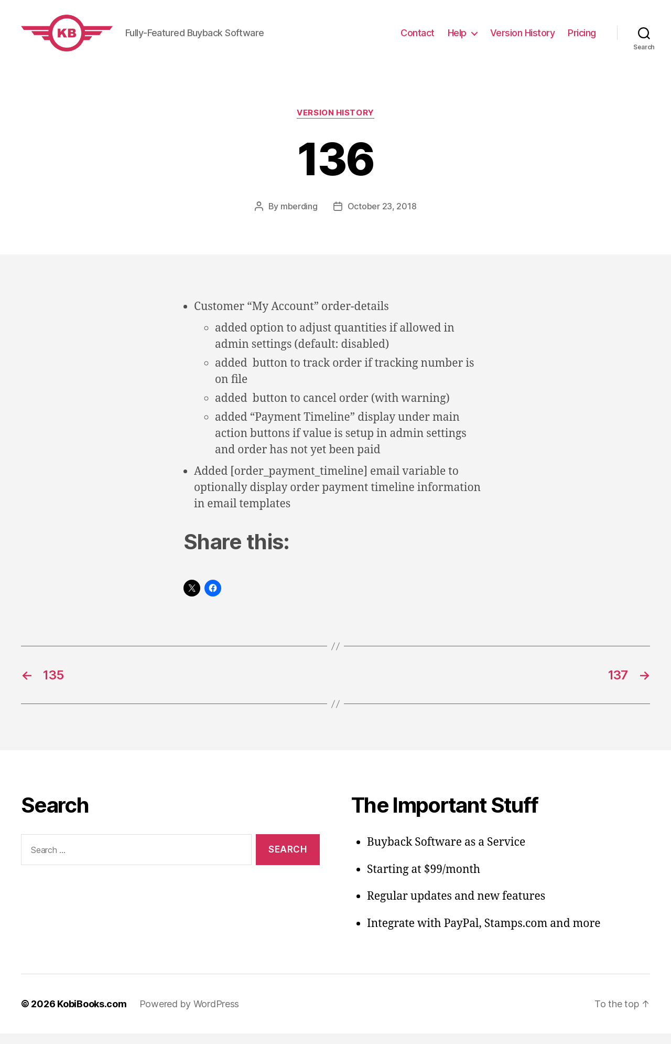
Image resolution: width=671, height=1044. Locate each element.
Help (457, 38)
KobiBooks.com (92, 1014)
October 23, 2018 (382, 216)
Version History (522, 38)
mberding (299, 216)
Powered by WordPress (189, 1014)
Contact (418, 38)
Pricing (582, 38)
